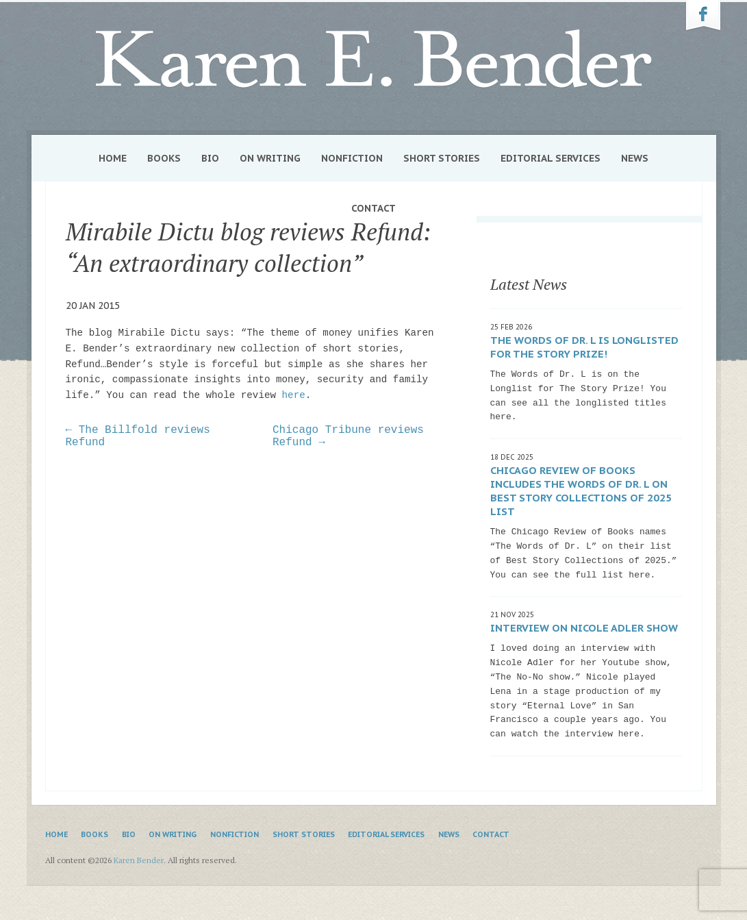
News (634, 158)
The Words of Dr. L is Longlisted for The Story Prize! (584, 347)
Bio (210, 158)
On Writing (270, 158)
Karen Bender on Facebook (703, 16)
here (293, 395)
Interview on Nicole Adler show (584, 627)
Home (113, 158)
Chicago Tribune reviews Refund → (348, 436)
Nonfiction (352, 158)
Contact (373, 208)
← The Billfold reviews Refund (138, 436)
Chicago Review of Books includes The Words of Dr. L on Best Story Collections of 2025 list (581, 491)
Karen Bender (374, 59)
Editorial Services (550, 158)
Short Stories (441, 158)
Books (164, 158)
